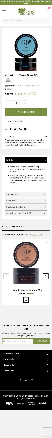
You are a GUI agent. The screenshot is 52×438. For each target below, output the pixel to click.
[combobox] (26, 20)
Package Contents (15, 207)
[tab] (26, 160)
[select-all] (37, 234)
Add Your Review (32, 86)
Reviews (12, 194)
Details (9, 160)
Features (10, 200)
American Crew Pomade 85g (27, 290)
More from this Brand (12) (19, 213)
